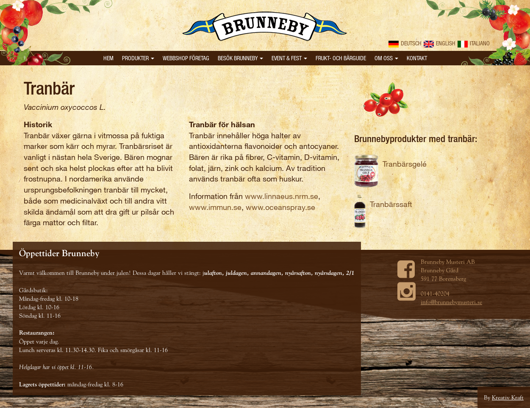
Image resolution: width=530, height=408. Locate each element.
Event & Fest (289, 57)
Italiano (474, 43)
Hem (108, 57)
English (439, 43)
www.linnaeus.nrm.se (281, 196)
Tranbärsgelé (405, 163)
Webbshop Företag (186, 57)
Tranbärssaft (391, 204)
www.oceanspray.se (280, 207)
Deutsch (405, 43)
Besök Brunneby (240, 57)
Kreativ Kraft (508, 397)
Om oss (386, 57)
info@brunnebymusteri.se (451, 302)
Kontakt (417, 57)
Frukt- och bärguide (341, 57)
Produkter (138, 57)
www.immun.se (215, 207)
